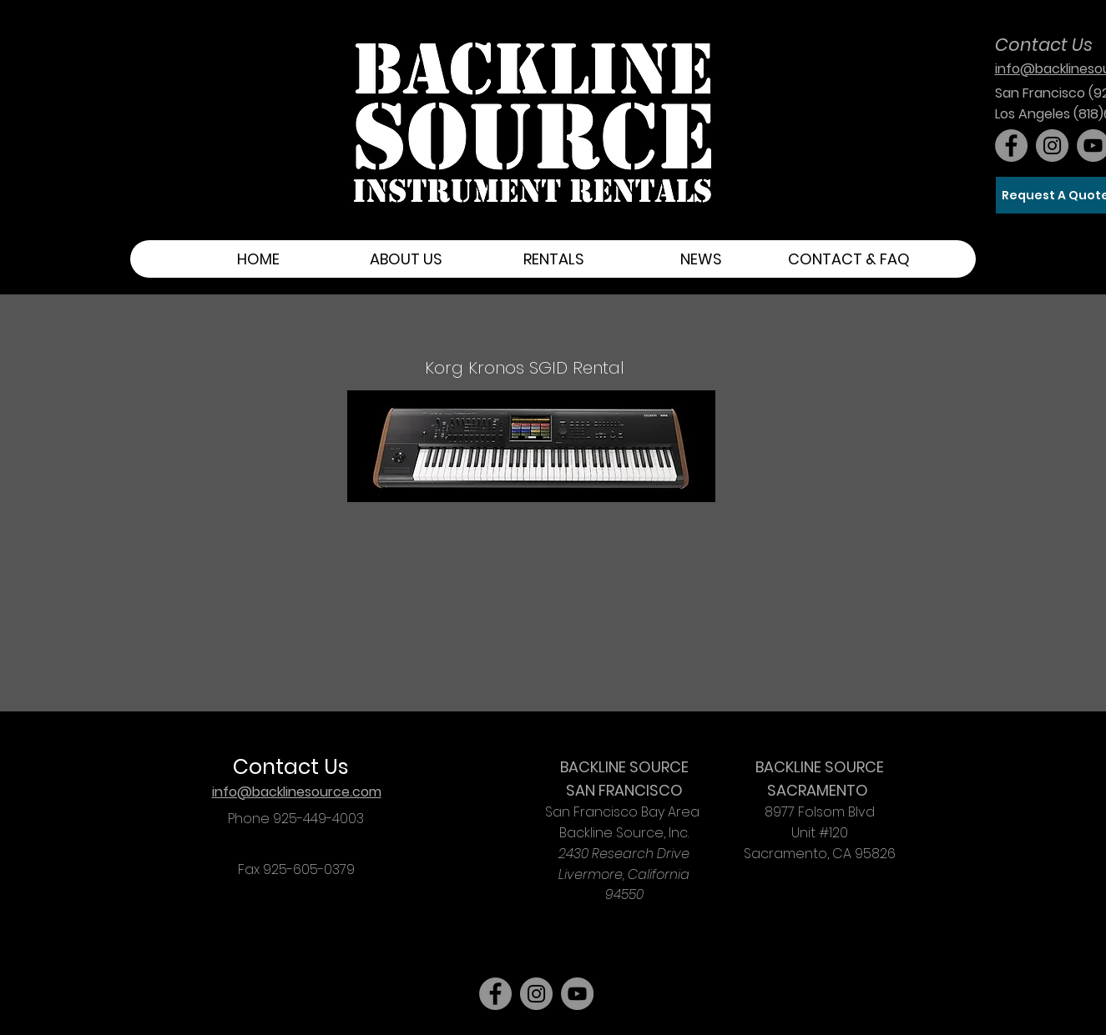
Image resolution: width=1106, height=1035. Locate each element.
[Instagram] (1052, 145)
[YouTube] (577, 993)
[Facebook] (1011, 145)
